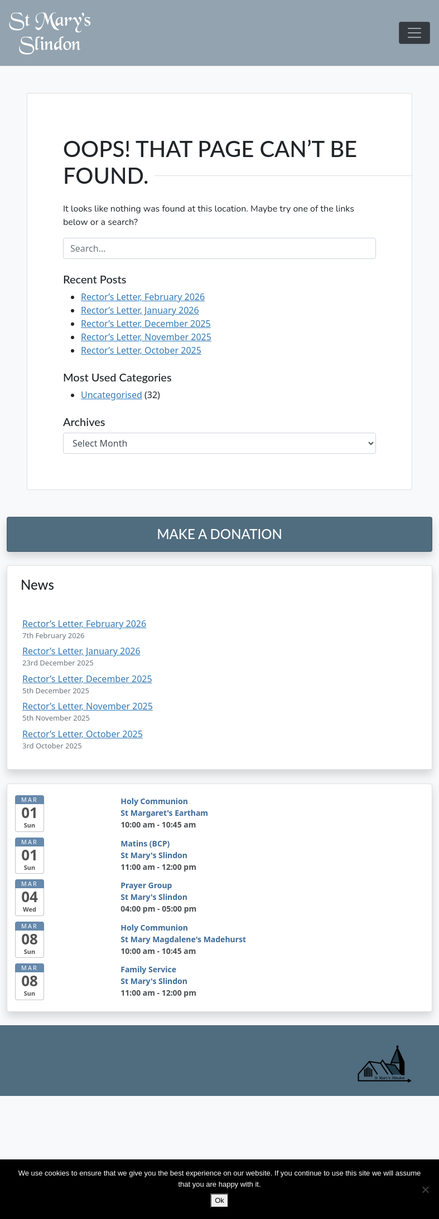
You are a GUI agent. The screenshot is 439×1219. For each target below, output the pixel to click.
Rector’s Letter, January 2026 (140, 310)
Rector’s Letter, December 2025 (146, 323)
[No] (425, 1189)
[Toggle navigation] (414, 33)
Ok (219, 1200)
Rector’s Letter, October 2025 (141, 350)
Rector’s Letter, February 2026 (143, 297)
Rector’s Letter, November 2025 (146, 337)
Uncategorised (111, 395)
